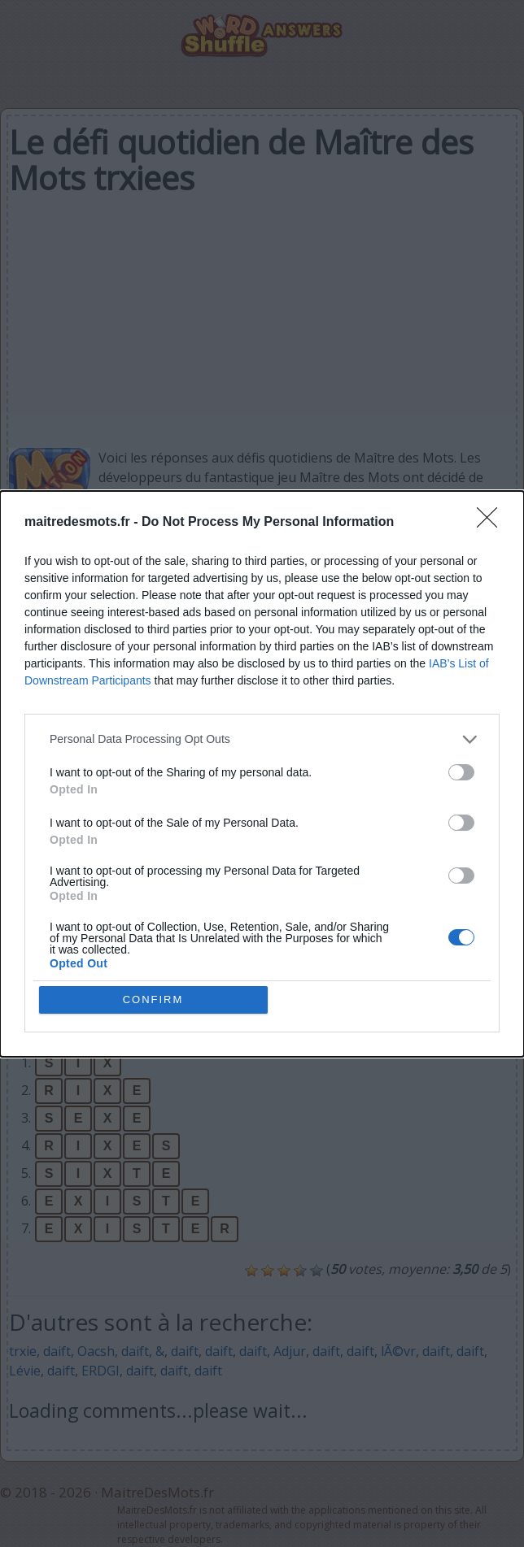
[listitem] (262, 739)
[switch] (461, 772)
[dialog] (262, 774)
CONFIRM (153, 999)
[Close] (492, 522)
